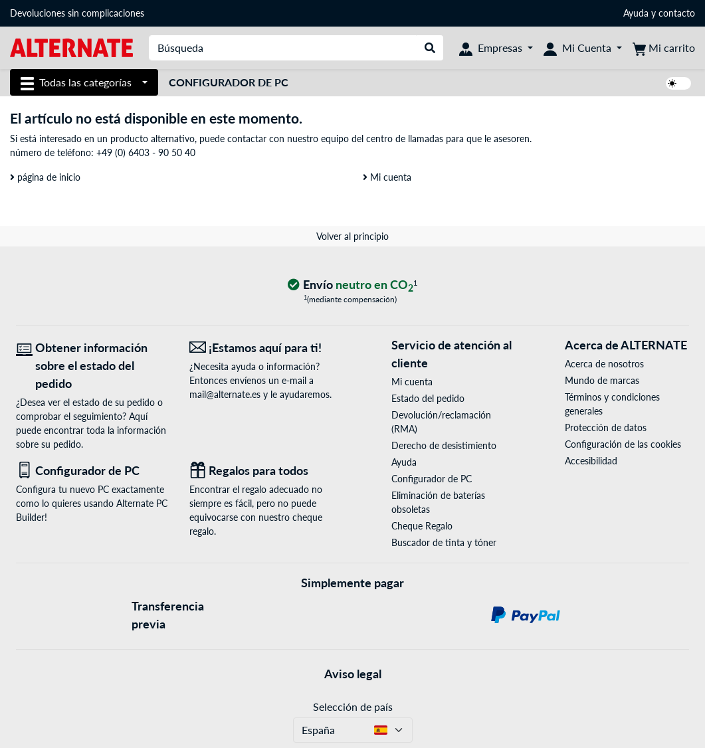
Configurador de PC (228, 82)
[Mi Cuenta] (583, 48)
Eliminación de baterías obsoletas (438, 502)
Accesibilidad (591, 460)
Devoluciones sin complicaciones (77, 13)
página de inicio (45, 177)
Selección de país (353, 706)
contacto (676, 13)
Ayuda (636, 13)
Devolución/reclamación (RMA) (441, 421)
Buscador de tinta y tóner (443, 542)
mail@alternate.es (224, 394)
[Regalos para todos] (266, 471)
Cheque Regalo (422, 525)
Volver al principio (352, 236)
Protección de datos (606, 427)
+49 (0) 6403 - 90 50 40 (145, 152)
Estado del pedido (427, 398)
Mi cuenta (387, 177)
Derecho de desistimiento (443, 445)
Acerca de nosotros (604, 363)
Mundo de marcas (602, 380)
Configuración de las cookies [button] (623, 444)
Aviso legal (352, 673)
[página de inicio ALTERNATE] (71, 47)
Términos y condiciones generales (612, 404)
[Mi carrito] (664, 48)
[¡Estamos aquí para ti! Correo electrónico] (266, 348)
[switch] (678, 83)
